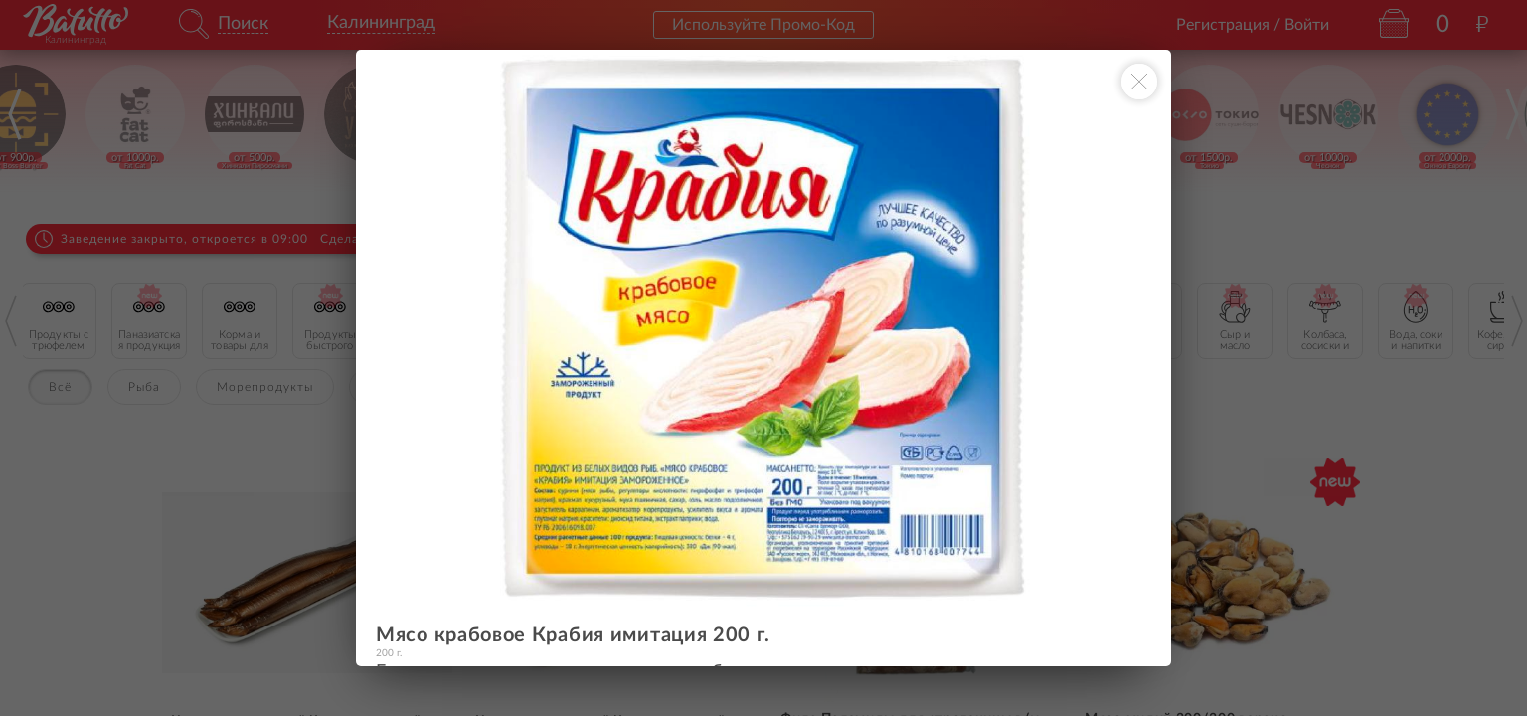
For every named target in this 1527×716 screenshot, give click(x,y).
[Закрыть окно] (1139, 81)
